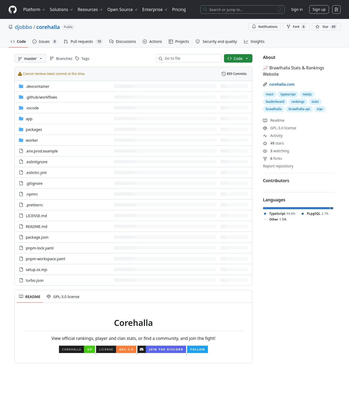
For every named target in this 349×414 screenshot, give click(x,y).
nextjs (307, 94)
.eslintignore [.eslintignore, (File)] (36, 161)
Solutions (61, 9)
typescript (288, 94)
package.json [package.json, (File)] (37, 237)
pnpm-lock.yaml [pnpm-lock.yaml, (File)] (39, 248)
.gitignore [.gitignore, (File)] (34, 183)
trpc (320, 109)
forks (272, 158)
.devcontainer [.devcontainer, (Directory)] (37, 86)
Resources (90, 9)
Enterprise (155, 9)
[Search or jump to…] (243, 9)
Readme (274, 120)
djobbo (23, 26)
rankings (298, 101)
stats (315, 101)
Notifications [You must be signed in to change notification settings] (264, 26)
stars (273, 143)
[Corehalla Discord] (162, 351)
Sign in (297, 9)
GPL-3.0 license (279, 127)
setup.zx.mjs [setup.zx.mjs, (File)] (36, 269)
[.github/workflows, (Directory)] (41, 97)
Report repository (278, 165)
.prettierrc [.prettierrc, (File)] (34, 204)
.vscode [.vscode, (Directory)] (32, 107)
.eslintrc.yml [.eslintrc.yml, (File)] (36, 172)
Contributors (276, 180)
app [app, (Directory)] (29, 118)
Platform (34, 9)
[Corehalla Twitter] (197, 351)
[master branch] (30, 58)
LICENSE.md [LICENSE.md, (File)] (36, 215)
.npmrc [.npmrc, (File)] (32, 194)
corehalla (48, 26)
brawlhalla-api (299, 109)
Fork (296, 26)
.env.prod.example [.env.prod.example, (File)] (42, 151)
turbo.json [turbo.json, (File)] (35, 280)
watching (276, 150)
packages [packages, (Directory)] (34, 129)
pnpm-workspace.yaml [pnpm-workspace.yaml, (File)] (45, 258)
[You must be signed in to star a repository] (326, 26)
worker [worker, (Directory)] (32, 140)
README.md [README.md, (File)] (36, 226)
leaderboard (275, 101)
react (269, 94)
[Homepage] (12, 9)
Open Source (122, 9)
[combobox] (191, 58)
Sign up (319, 9)
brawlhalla (274, 109)
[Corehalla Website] (77, 351)
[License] (116, 351)
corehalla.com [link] (282, 84)
